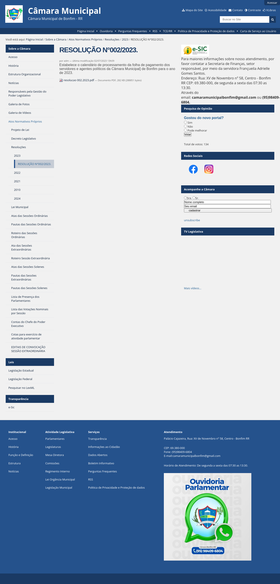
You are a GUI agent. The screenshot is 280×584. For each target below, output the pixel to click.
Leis (11, 362)
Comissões (52, 463)
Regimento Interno (57, 471)
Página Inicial (85, 31)
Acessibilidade (217, 10)
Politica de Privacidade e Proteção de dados (206, 31)
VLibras (271, 10)
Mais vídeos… (192, 288)
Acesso (12, 439)
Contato (237, 10)
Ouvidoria (106, 31)
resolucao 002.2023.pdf (77, 80)
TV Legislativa (193, 231)
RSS (154, 31)
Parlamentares (54, 439)
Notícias (13, 471)
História (13, 447)
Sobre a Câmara (56, 39)
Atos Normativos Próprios (85, 39)
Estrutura (14, 463)
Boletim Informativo (101, 463)
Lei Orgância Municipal (60, 479)
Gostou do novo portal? (204, 118)
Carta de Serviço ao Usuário (258, 31)
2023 (125, 39)
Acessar (272, 3)
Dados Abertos (97, 455)
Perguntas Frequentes (132, 31)
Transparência (18, 399)
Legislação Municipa (58, 487)
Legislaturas (53, 447)
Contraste (254, 10)
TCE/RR (167, 31)
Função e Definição (20, 455)
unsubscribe (192, 220)
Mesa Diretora (54, 455)
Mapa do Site (194, 10)
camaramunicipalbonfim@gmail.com (196, 456)
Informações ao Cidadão (104, 447)
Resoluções (112, 39)
